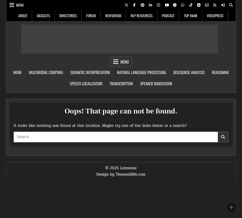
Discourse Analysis (189, 72)
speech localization (86, 84)
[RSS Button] (215, 5)
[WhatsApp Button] (183, 5)
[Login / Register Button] (223, 5)
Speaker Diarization (156, 84)
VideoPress (215, 15)
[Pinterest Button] (142, 5)
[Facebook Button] (134, 5)
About (22, 15)
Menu (20, 5)
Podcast (168, 15)
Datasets (43, 15)
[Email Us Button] (206, 5)
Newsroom (113, 15)
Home (17, 72)
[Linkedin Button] (150, 5)
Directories (68, 15)
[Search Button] (231, 5)
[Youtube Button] (166, 5)
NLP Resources (142, 15)
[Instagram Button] (158, 5)
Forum (91, 15)
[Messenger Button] (174, 5)
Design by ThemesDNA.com (121, 174)
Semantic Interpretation (90, 72)
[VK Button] (199, 5)
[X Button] (126, 5)
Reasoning (220, 72)
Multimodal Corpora (46, 72)
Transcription (121, 84)
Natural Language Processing (141, 72)
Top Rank (190, 15)
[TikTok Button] (190, 5)
